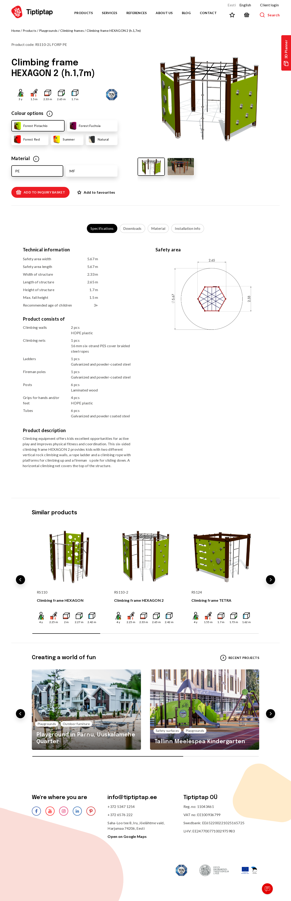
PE (17, 171)
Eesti (232, 5)
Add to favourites (96, 192)
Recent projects (239, 658)
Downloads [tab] (132, 228)
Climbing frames (72, 30)
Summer (63, 139)
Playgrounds (48, 30)
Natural (98, 139)
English (245, 5)
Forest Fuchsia (84, 125)
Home (15, 30)
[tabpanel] (145, 361)
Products (83, 13)
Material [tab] (158, 228)
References (136, 13)
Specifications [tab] (101, 228)
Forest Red (26, 139)
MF (72, 171)
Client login (269, 5)
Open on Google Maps (127, 836)
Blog (186, 13)
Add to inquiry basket (40, 192)
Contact (208, 13)
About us (164, 13)
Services (109, 13)
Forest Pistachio (30, 126)
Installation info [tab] (187, 228)
